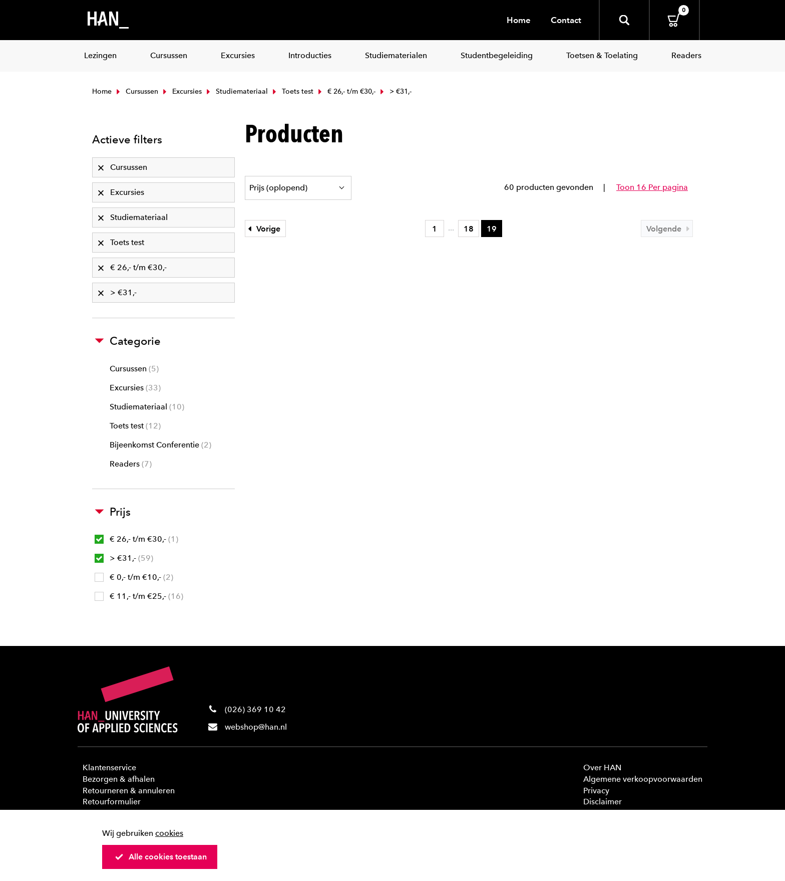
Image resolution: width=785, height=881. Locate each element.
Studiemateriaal (236, 91)
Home (519, 20)
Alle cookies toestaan (161, 856)
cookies (169, 833)
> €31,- (124, 558)
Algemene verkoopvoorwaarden (642, 779)
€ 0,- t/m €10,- (134, 577)
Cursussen (136, 91)
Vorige (262, 229)
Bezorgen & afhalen (119, 779)
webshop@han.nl (256, 727)
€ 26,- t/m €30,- (345, 91)
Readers (131, 464)
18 (469, 229)
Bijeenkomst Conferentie (160, 445)
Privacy (596, 790)
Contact (566, 20)
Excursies (181, 91)
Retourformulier (112, 801)
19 (492, 229)
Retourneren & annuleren (129, 790)
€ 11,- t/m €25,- (139, 596)
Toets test (291, 91)
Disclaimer (602, 801)
